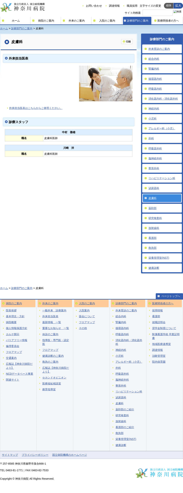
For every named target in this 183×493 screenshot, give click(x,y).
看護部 (152, 237)
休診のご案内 (50, 334)
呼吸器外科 (155, 148)
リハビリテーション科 (161, 178)
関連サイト (12, 379)
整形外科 (153, 168)
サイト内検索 (133, 12)
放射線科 (153, 228)
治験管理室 (158, 355)
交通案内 (11, 357)
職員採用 (132, 5)
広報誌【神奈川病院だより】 (19, 365)
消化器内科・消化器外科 (163, 98)
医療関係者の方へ (168, 20)
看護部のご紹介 (125, 427)
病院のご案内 (46, 20)
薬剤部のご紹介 (125, 409)
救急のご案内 (50, 361)
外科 (151, 138)
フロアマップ (14, 352)
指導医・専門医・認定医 (55, 342)
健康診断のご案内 (53, 355)
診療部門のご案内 (137, 20)
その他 (83, 328)
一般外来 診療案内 (54, 310)
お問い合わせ (94, 5)
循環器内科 (155, 78)
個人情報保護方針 (16, 328)
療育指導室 (49, 389)
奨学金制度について (164, 328)
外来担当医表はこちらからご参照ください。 (36, 108)
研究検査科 (155, 218)
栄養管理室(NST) (158, 257)
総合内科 (153, 58)
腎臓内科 (153, 68)
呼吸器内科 (155, 88)
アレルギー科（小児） (161, 128)
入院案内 (84, 310)
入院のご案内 (107, 20)
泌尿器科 (153, 188)
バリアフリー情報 (16, 340)
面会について (87, 316)
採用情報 (157, 310)
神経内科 (153, 108)
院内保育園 (158, 361)
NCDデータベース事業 (19, 373)
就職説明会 (158, 322)
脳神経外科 (155, 158)
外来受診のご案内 (159, 48)
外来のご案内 (77, 20)
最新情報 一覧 (51, 322)
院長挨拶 (11, 310)
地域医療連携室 (161, 344)
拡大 (178, 5)
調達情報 (114, 5)
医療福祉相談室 (51, 383)
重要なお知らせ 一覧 (55, 328)
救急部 (152, 247)
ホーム (16, 20)
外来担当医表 (50, 316)
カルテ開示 (12, 334)
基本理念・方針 (15, 316)
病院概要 (11, 322)
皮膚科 (152, 198)
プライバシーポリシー (35, 454)
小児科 (152, 118)
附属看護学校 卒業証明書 (166, 336)
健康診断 (153, 267)
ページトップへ (170, 296)
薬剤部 (152, 208)
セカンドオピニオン (54, 377)
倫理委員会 (12, 346)
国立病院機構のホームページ (69, 454)
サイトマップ (10, 454)
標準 (168, 5)
